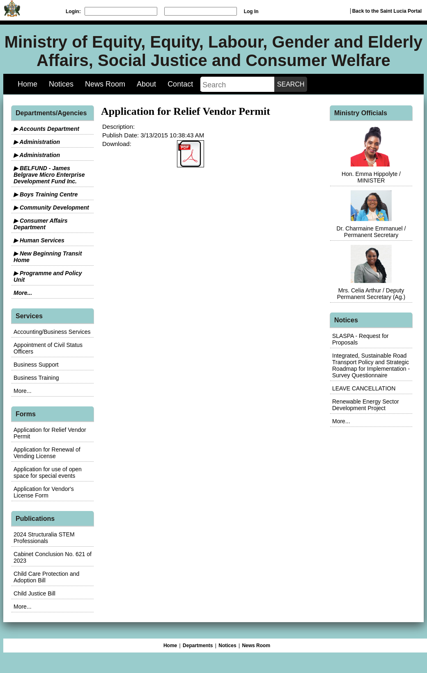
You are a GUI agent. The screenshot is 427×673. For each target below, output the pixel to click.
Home (27, 84)
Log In (251, 11)
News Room (105, 84)
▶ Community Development (51, 207)
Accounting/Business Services (52, 332)
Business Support (36, 364)
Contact (180, 84)
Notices (61, 84)
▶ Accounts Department (46, 128)
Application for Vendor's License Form (44, 492)
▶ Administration (37, 142)
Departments (198, 645)
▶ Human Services (39, 240)
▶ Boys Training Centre (46, 194)
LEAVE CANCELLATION (363, 388)
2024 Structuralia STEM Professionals (44, 537)
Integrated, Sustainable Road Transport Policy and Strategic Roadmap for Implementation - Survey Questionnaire (371, 365)
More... (23, 293)
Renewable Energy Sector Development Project (365, 404)
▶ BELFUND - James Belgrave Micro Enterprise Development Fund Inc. (49, 175)
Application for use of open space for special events (48, 472)
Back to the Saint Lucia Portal (387, 11)
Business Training (36, 377)
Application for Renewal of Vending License (47, 452)
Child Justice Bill (34, 593)
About (146, 84)
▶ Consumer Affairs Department (41, 223)
